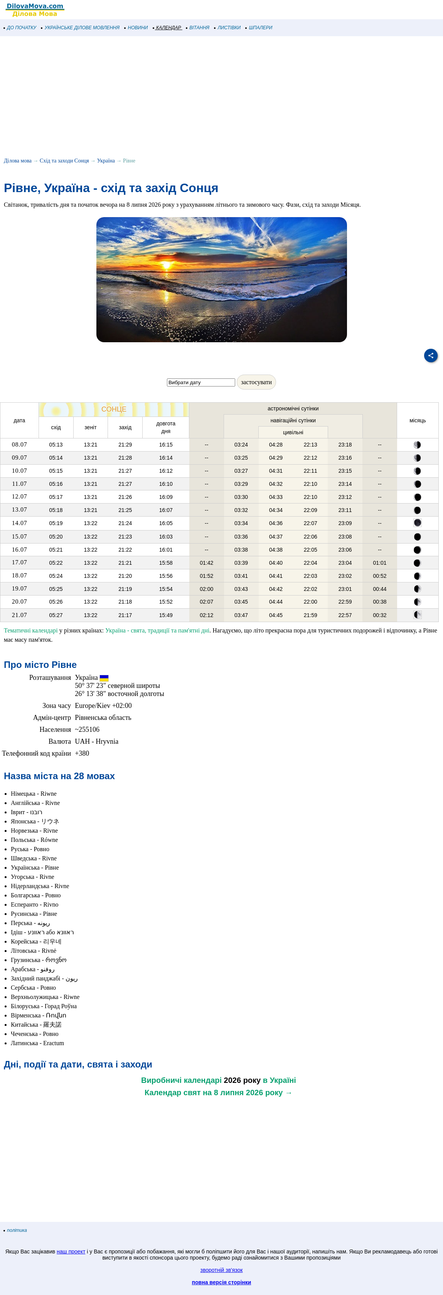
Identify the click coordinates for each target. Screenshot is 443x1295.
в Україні (279, 1080)
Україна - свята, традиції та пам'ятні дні (157, 630)
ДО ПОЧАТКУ (20, 27)
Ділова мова (18, 161)
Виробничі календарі (181, 1080)
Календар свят (172, 1092)
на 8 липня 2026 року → (248, 1092)
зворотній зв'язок (221, 1270)
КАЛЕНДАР (167, 27)
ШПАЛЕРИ (258, 27)
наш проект (71, 1251)
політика (15, 1230)
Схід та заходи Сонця (64, 161)
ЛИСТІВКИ (227, 27)
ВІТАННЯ (198, 27)
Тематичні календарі (31, 630)
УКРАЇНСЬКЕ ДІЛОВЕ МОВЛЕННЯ (80, 27)
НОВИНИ (136, 27)
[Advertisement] (221, 98)
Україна (106, 161)
